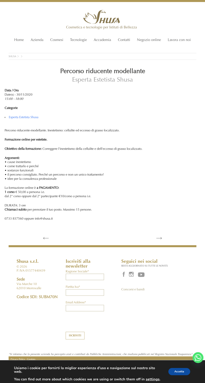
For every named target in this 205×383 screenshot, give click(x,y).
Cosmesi (56, 40)
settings (153, 379)
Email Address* (76, 302)
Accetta (179, 371)
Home (19, 40)
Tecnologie (78, 40)
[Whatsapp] (198, 357)
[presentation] (96, 324)
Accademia (102, 40)
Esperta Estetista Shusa (102, 80)
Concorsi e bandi (133, 289)
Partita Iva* (73, 287)
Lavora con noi (179, 40)
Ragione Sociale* (77, 271)
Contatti (124, 40)
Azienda (37, 40)
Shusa (12, 56)
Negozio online (149, 40)
